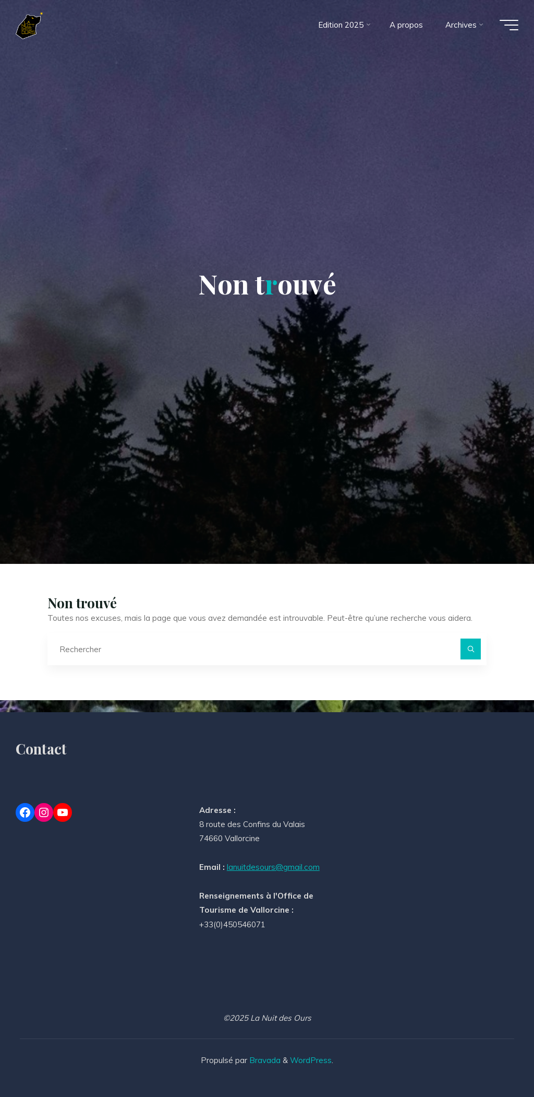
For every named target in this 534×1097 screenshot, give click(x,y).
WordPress (311, 1060)
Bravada (264, 1060)
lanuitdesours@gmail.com (273, 867)
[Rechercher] (470, 649)
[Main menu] (509, 25)
